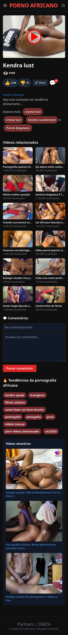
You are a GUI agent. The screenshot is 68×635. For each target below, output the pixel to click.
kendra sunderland (41, 120)
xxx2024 (51, 431)
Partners (26, 624)
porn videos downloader (22, 431)
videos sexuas (15, 424)
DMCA (44, 624)
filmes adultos (15, 402)
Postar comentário (20, 368)
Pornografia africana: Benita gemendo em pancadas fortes (31, 546)
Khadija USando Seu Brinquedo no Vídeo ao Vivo (32, 598)
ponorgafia (13, 417)
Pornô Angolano (18, 128)
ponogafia (33, 417)
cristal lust (13, 120)
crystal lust (33, 112)
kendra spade (14, 395)
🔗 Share (40, 82)
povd (50, 417)
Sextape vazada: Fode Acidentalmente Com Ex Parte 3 (33, 494)
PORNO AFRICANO (33, 5)
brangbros (37, 395)
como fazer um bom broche (24, 410)
